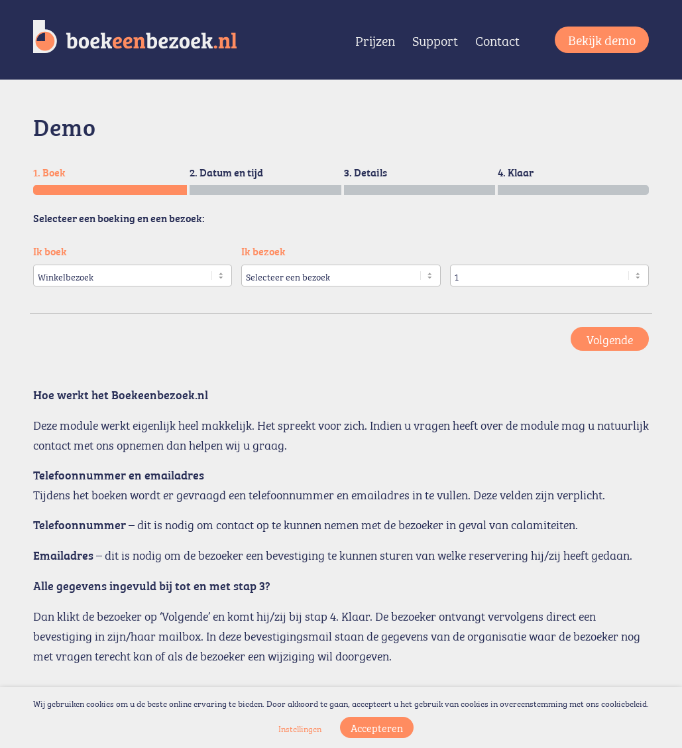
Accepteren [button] (377, 727)
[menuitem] (375, 40)
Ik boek (50, 251)
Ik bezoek (263, 251)
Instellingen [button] (299, 728)
